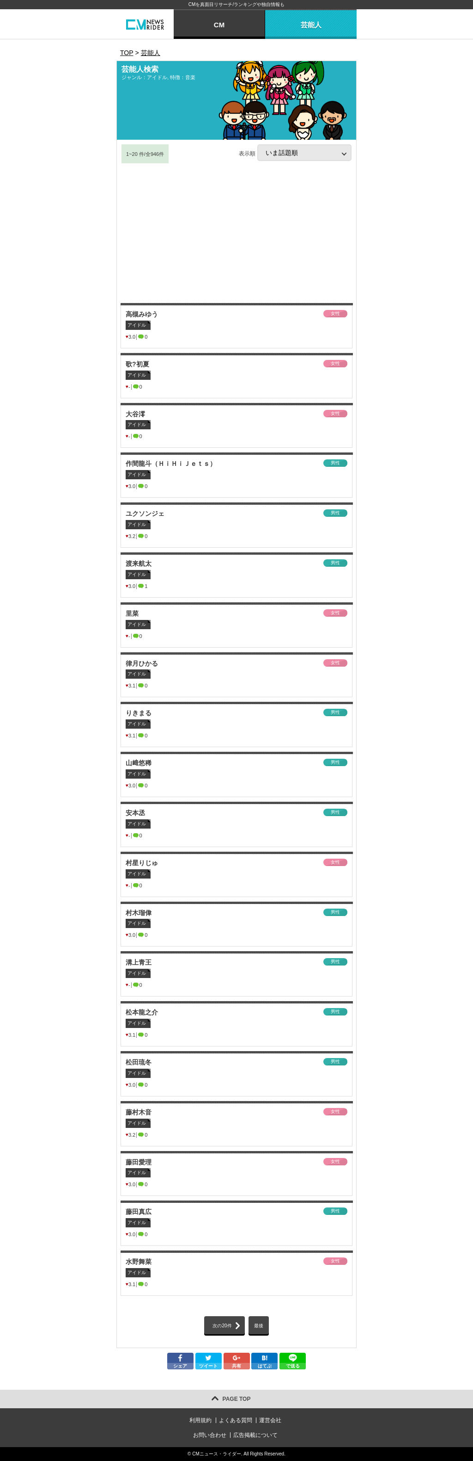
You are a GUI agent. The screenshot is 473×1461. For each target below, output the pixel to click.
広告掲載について (255, 1435)
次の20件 (221, 1325)
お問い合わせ (209, 1435)
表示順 (295, 152)
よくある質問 (235, 1420)
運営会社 (270, 1420)
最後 (258, 1325)
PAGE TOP (237, 1399)
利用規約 (200, 1420)
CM (219, 25)
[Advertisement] (236, 233)
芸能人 (311, 25)
